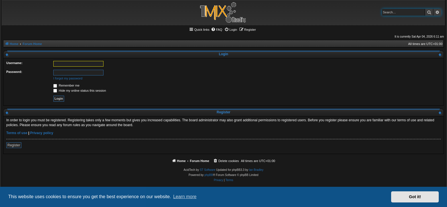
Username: (14, 63)
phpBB (208, 175)
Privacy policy (41, 133)
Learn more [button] (184, 196)
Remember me (66, 85)
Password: (14, 71)
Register (13, 145)
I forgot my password (67, 78)
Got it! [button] (415, 196)
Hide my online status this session (79, 90)
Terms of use (16, 133)
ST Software (208, 169)
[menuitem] (216, 29)
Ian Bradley (256, 169)
